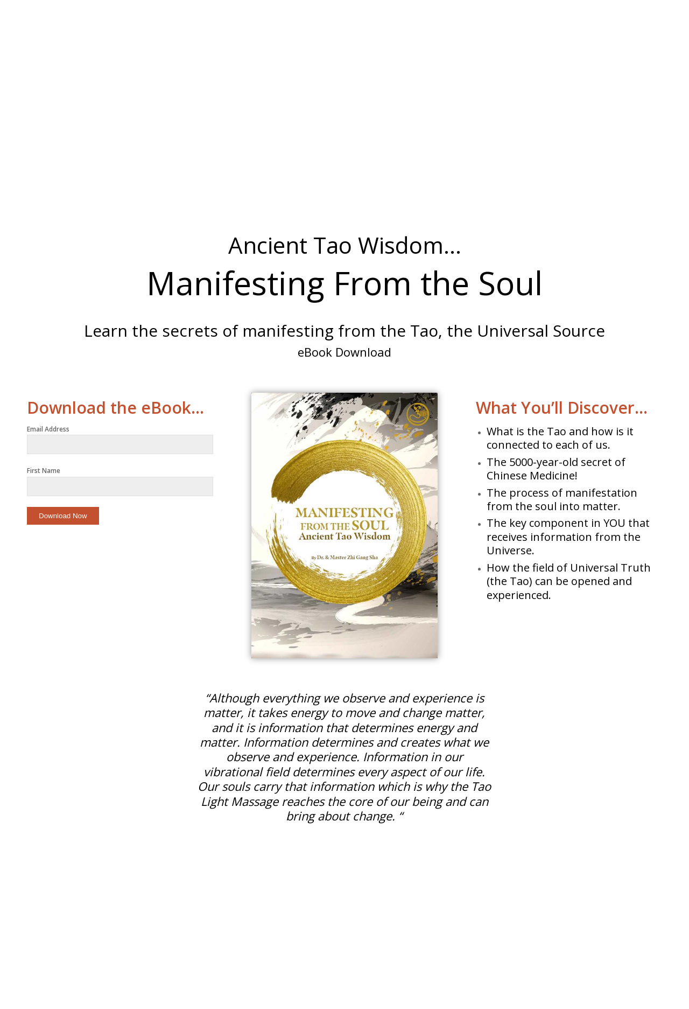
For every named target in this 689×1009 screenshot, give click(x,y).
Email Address (48, 429)
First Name (43, 470)
